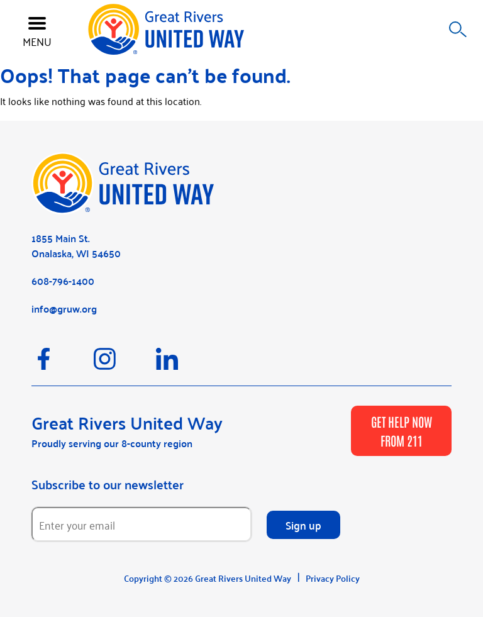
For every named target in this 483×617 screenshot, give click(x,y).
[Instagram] (125, 365)
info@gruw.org (64, 308)
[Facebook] (62, 365)
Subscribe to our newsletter (107, 484)
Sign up (303, 524)
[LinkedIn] (186, 365)
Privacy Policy (333, 578)
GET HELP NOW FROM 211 (401, 430)
